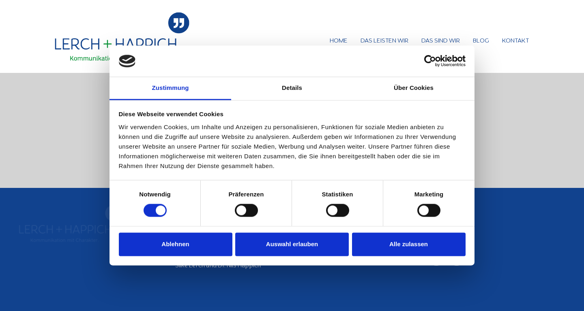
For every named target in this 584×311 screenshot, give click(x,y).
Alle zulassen (408, 244)
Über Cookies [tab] (414, 87)
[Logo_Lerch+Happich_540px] (122, 36)
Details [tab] (292, 87)
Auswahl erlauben (292, 244)
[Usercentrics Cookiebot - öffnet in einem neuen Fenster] (430, 61)
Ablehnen (175, 244)
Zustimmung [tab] (170, 87)
